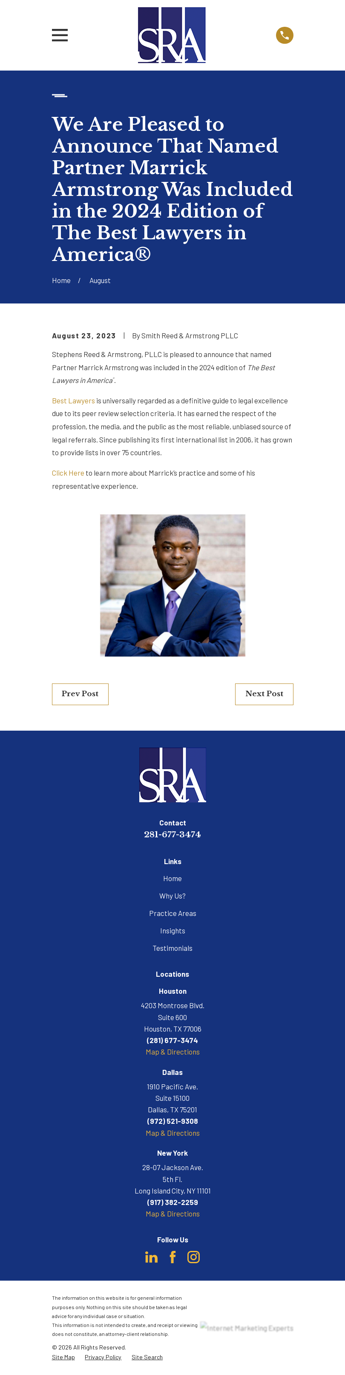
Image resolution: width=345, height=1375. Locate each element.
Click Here (68, 472)
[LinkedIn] (151, 1257)
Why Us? (172, 895)
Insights (172, 930)
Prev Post (80, 693)
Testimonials (172, 948)
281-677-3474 (172, 834)
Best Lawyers (73, 400)
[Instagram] (193, 1257)
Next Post (264, 693)
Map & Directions (173, 1051)
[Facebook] (173, 1257)
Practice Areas (172, 913)
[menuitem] (63, 1357)
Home (172, 878)
